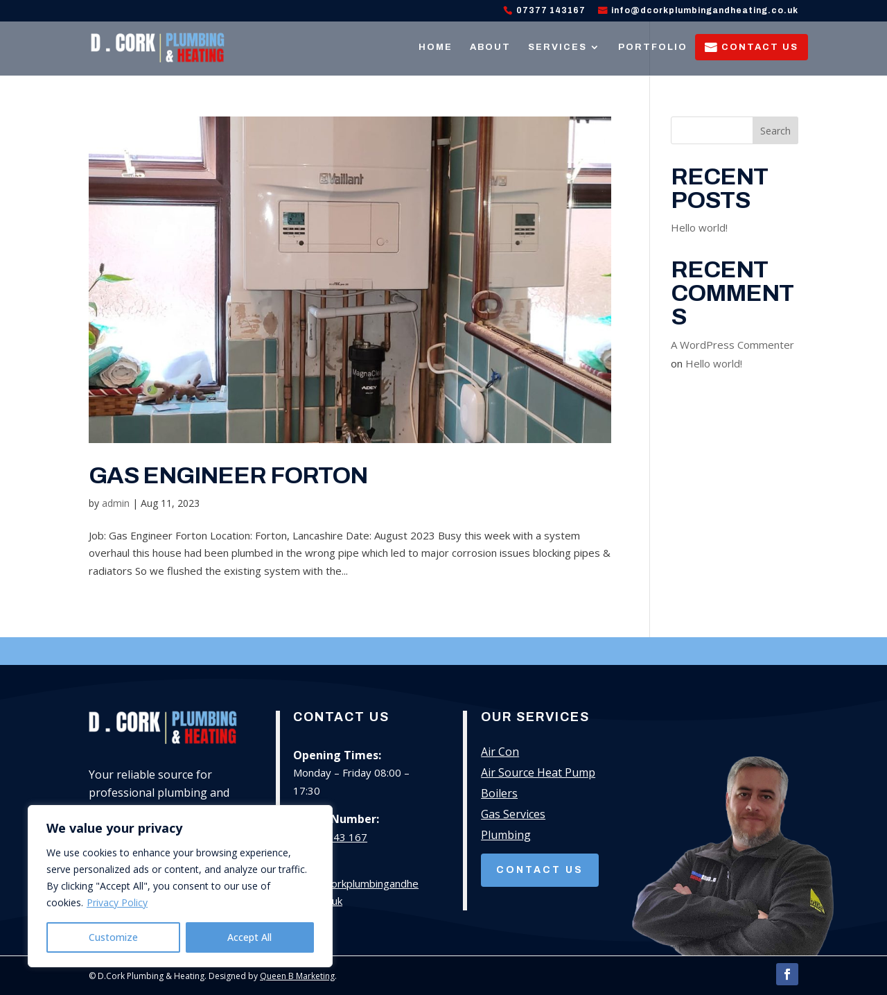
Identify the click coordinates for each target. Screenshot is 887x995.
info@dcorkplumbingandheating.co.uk (704, 10)
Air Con (500, 753)
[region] (180, 886)
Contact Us (759, 47)
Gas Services (513, 815)
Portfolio (652, 47)
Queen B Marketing (297, 976)
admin (116, 503)
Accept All (249, 937)
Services (557, 47)
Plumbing (506, 836)
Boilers (499, 794)
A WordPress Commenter (732, 345)
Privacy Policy (117, 902)
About (490, 47)
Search (775, 130)
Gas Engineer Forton (228, 475)
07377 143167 (551, 10)
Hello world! (699, 227)
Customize (113, 937)
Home (436, 47)
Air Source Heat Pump (538, 774)
